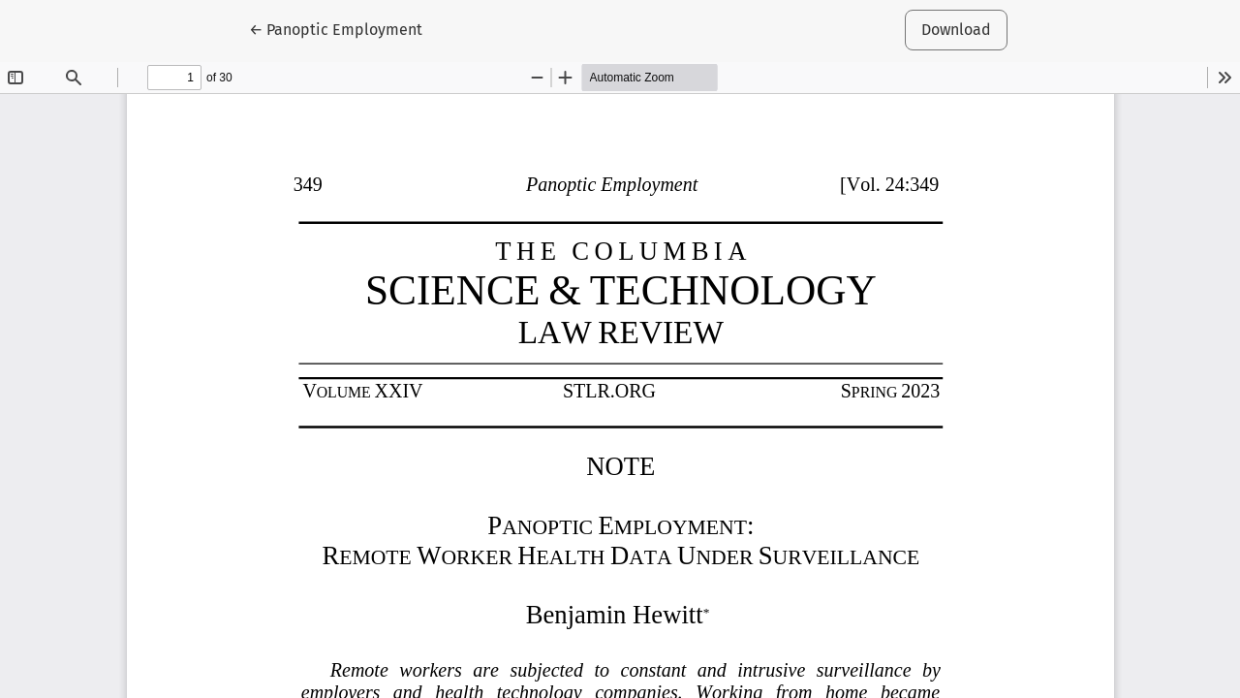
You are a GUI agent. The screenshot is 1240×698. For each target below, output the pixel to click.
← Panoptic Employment (342, 28)
